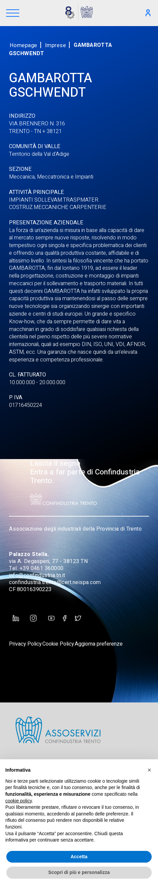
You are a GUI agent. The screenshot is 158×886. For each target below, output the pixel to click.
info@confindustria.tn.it (37, 575)
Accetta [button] (79, 856)
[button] (149, 770)
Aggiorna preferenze (99, 644)
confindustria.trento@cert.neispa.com (55, 582)
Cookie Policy (58, 644)
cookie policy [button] (18, 800)
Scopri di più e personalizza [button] (79, 872)
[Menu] (12, 13)
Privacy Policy (25, 644)
